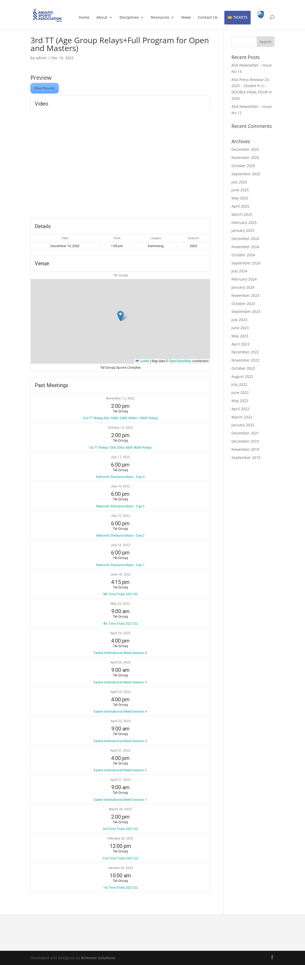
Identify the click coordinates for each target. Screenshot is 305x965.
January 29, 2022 (120, 868)
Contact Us (208, 18)
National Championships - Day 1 (120, 565)
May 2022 (239, 400)
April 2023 (240, 344)
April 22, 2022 (120, 692)
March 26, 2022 (120, 809)
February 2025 (244, 222)
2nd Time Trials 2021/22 (120, 858)
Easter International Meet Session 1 (120, 800)
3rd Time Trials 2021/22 (120, 829)
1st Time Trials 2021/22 (120, 887)
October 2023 (243, 303)
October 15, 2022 (120, 427)
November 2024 (245, 246)
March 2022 (241, 416)
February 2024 (244, 279)
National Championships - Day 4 (120, 477)
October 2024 (243, 254)
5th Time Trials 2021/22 (120, 594)
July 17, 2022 (120, 457)
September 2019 (245, 457)
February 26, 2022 (120, 838)
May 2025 (239, 198)
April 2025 (240, 206)
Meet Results (44, 88)
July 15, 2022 (120, 516)
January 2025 (242, 230)
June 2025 (240, 189)
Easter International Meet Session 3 (120, 741)
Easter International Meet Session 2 (120, 770)
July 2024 (239, 270)
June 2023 (240, 327)
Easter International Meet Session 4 (120, 711)
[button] (120, 316)
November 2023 (245, 295)
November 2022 (245, 360)
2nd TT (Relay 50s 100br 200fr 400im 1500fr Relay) (120, 418)
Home (84, 18)
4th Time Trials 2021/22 (120, 624)
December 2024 (245, 238)
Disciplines (129, 18)
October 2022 (243, 368)
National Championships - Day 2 (120, 535)
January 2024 (242, 287)
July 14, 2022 (120, 545)
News (186, 18)
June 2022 (240, 392)
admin (41, 57)
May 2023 (239, 335)
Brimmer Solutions (98, 957)
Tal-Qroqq (120, 275)
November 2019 (245, 449)
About (101, 18)
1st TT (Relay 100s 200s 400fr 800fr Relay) (120, 447)
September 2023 (245, 311)
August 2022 (242, 376)
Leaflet (142, 361)
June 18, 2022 (120, 574)
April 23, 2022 (120, 633)
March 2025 (241, 214)
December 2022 (245, 351)
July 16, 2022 (120, 486)
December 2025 (245, 149)
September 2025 (245, 173)
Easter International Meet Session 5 (120, 682)
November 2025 (245, 157)
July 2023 (239, 319)
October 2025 (243, 165)
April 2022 (240, 408)
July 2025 (239, 181)
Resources (160, 18)
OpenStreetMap (180, 361)
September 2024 (245, 263)
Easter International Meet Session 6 (120, 653)
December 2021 (245, 433)
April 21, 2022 (120, 750)
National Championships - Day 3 (120, 506)
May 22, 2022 (120, 604)
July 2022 (239, 384)
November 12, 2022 (120, 398)
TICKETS (240, 17)
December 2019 (245, 441)
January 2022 (242, 424)
